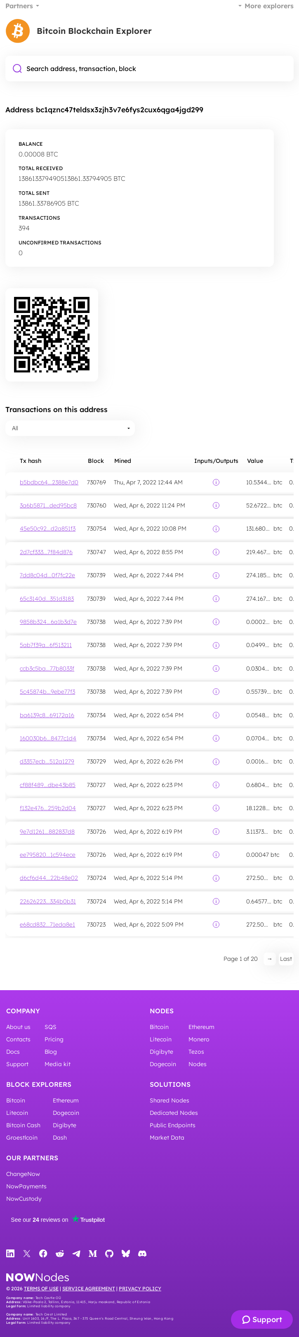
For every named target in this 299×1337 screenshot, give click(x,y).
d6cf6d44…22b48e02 (49, 878)
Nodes (162, 1011)
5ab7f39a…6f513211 (46, 645)
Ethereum (201, 1027)
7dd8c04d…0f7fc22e (47, 575)
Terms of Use (41, 1288)
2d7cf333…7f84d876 (46, 552)
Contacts (18, 1039)
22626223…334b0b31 (48, 901)
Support (17, 1064)
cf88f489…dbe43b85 (47, 785)
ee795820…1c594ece (47, 854)
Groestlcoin (22, 1137)
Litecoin (161, 1039)
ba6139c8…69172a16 (47, 715)
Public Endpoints (172, 1125)
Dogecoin (163, 1064)
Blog (51, 1051)
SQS (51, 1027)
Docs (13, 1051)
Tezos (196, 1051)
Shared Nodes (169, 1100)
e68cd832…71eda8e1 (47, 924)
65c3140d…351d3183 (47, 598)
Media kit (58, 1064)
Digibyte (161, 1051)
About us (18, 1027)
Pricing (54, 1039)
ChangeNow (23, 1174)
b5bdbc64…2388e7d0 (49, 482)
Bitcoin (159, 1027)
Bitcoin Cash (23, 1125)
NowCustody (24, 1198)
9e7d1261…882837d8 (47, 831)
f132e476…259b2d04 (48, 808)
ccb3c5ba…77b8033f (47, 668)
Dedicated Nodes (174, 1113)
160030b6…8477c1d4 (48, 738)
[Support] (262, 1319)
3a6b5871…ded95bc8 (48, 505)
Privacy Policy (140, 1288)
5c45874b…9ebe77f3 (47, 691)
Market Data (167, 1137)
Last (286, 958)
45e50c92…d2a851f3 (47, 528)
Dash (60, 1137)
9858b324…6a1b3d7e (48, 622)
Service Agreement (88, 1288)
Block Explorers (38, 1084)
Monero (199, 1039)
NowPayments (26, 1186)
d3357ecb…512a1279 (47, 761)
